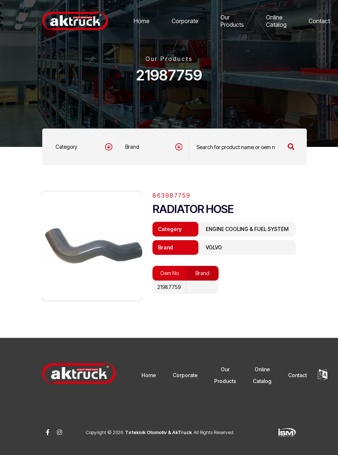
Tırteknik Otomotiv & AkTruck (158, 432)
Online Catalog (276, 21)
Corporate (185, 21)
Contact (319, 21)
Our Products (232, 21)
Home (142, 21)
